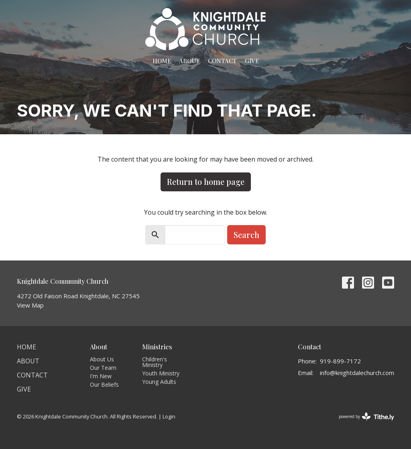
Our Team (103, 367)
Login (169, 416)
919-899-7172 (340, 361)
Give (252, 61)
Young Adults (159, 381)
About (189, 61)
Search (246, 234)
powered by (366, 416)
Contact (222, 61)
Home (162, 61)
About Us (102, 359)
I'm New (101, 376)
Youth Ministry (160, 373)
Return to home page (205, 181)
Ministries (157, 346)
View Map (30, 305)
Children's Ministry (154, 362)
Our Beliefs (104, 384)
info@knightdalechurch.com (357, 373)
